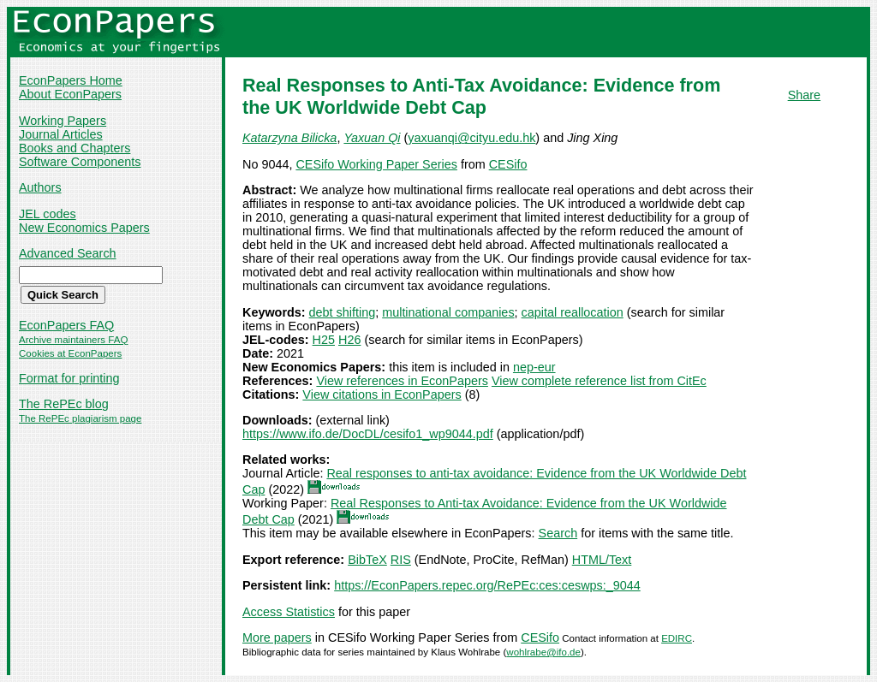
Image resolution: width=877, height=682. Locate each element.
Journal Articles (61, 134)
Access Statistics (288, 612)
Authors (40, 187)
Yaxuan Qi (371, 138)
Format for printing (69, 378)
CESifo (508, 164)
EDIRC (676, 638)
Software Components (79, 162)
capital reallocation (572, 312)
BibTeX (367, 559)
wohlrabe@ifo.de (543, 652)
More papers (277, 637)
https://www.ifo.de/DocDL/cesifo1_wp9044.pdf (367, 434)
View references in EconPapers (402, 381)
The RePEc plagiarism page (80, 418)
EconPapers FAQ (66, 325)
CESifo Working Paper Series (376, 164)
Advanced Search (67, 253)
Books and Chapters (74, 148)
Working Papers (62, 121)
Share (804, 95)
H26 (349, 340)
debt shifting (342, 312)
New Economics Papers (84, 227)
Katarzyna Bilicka (289, 138)
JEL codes (47, 214)
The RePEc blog (64, 404)
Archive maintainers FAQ (73, 340)
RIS (401, 559)
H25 (324, 340)
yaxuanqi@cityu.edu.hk (471, 138)
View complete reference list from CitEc (599, 381)
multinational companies (448, 312)
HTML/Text (602, 559)
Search (558, 533)
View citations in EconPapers (381, 394)
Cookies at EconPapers (70, 353)
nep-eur (534, 367)
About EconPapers (70, 94)
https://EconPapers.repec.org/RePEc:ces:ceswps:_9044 (487, 585)
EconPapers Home (70, 80)
